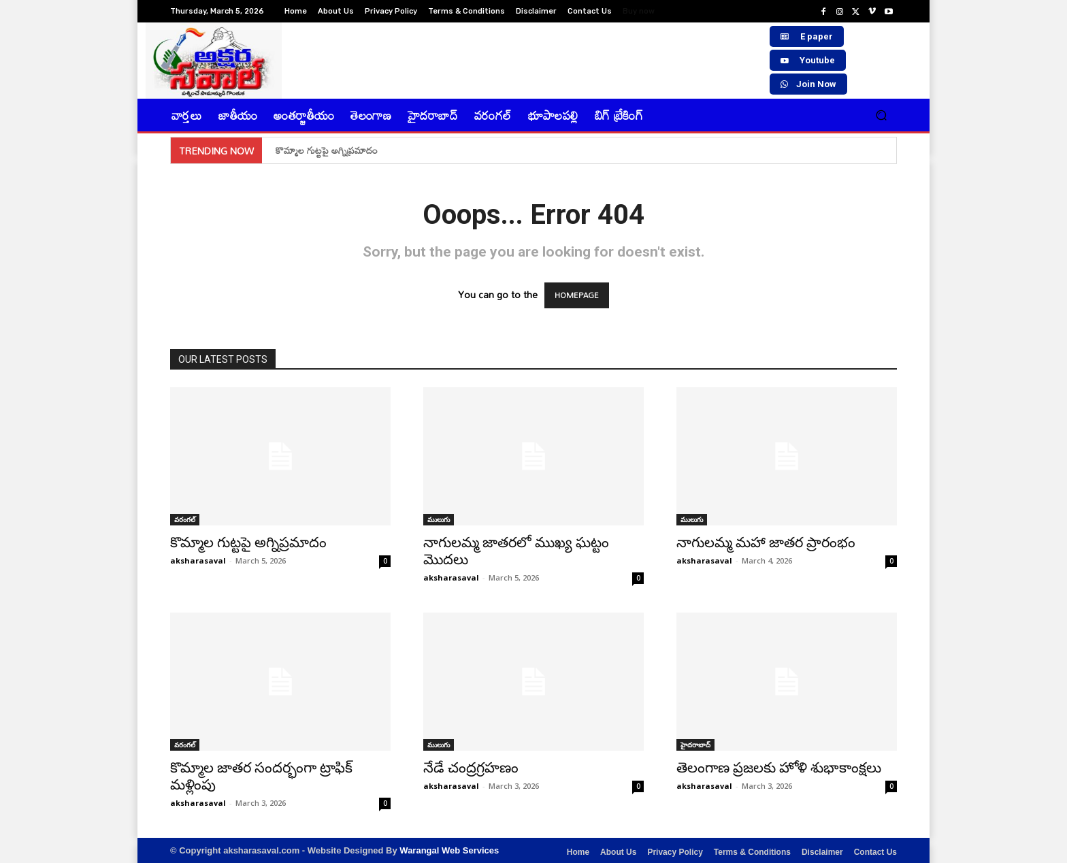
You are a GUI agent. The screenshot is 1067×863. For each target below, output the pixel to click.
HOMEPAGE (577, 295)
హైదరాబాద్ (695, 744)
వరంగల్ (184, 519)
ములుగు (438, 519)
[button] (881, 115)
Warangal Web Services (449, 850)
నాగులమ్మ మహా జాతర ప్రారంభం (765, 542)
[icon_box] (646, 12)
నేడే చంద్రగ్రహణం (471, 768)
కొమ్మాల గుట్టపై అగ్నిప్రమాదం (327, 150)
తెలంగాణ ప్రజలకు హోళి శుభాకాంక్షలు (778, 768)
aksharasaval (198, 560)
